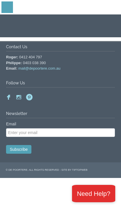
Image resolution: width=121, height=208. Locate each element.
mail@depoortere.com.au (39, 68)
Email (11, 124)
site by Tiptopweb (74, 169)
